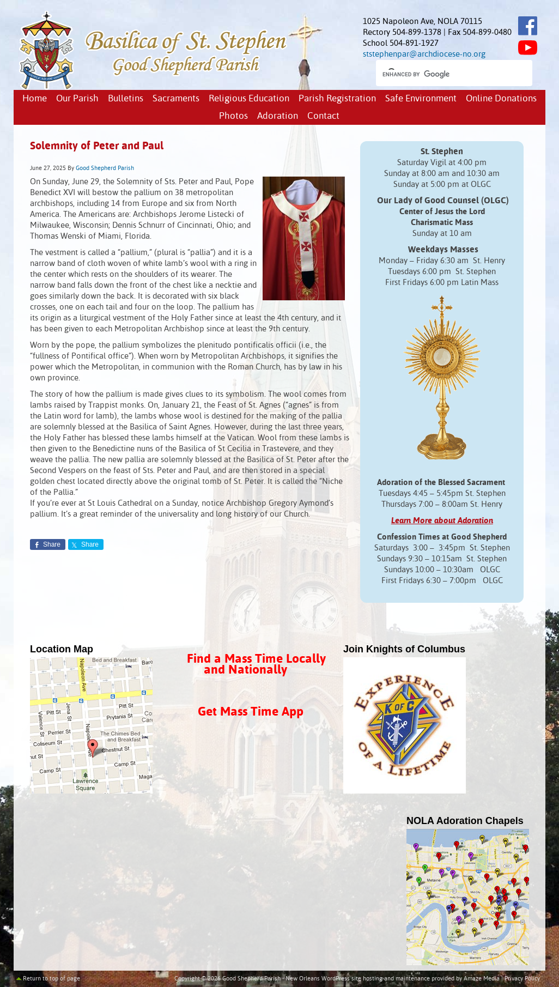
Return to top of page (51, 979)
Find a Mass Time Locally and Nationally (256, 664)
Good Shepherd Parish (105, 168)
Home (34, 99)
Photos (233, 116)
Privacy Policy (522, 979)
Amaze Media (482, 979)
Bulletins (125, 99)
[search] (444, 74)
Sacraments (176, 99)
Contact (323, 116)
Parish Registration (337, 99)
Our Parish (77, 99)
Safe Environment (421, 99)
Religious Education (249, 99)
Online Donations (501, 99)
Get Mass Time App (250, 712)
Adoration (277, 116)
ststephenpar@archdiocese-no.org (424, 54)
